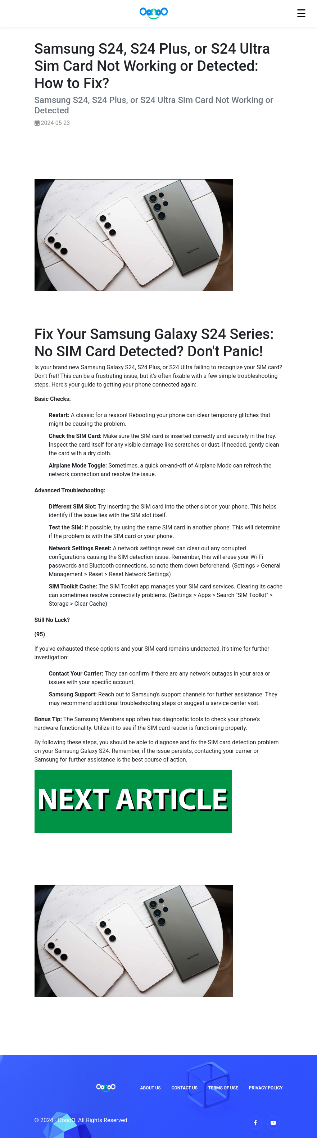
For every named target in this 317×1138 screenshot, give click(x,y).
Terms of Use (223, 1087)
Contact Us (185, 1087)
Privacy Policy (266, 1087)
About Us (150, 1087)
